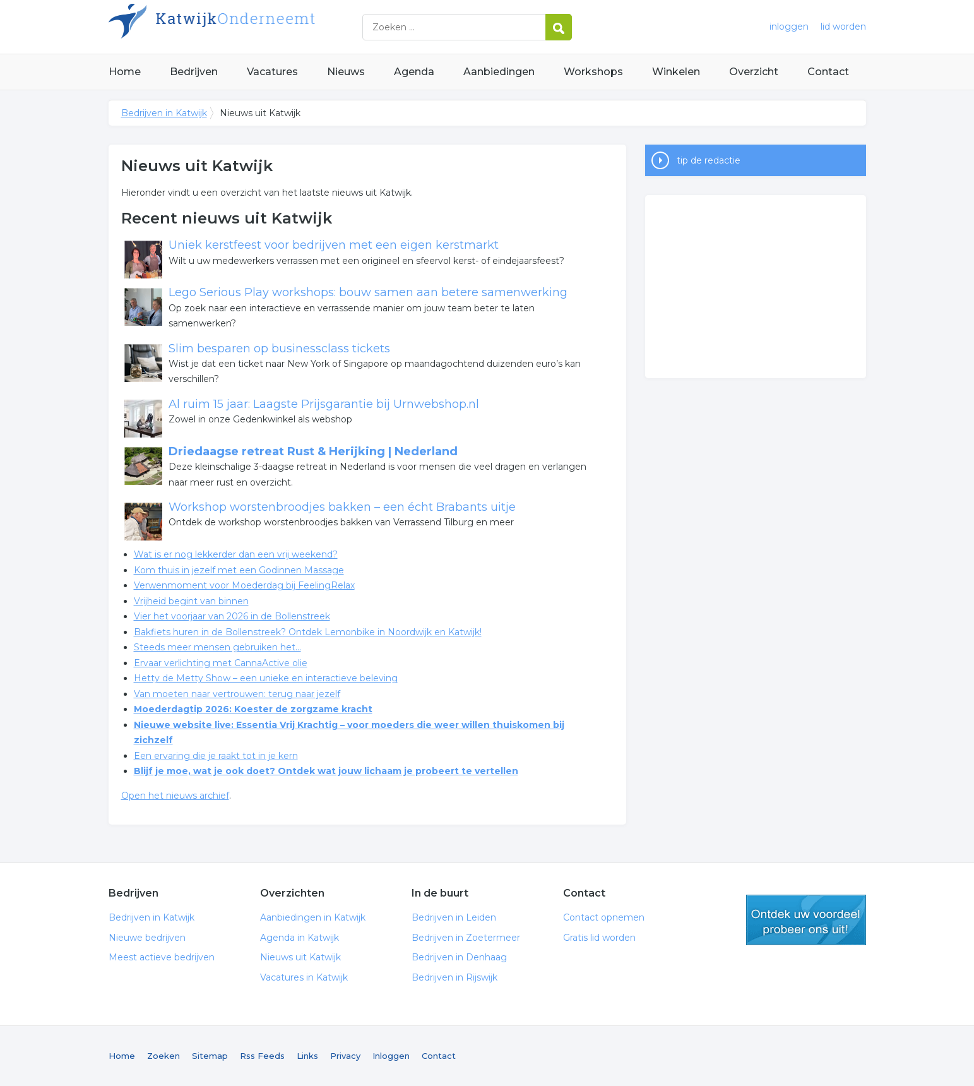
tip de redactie (708, 160)
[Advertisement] (755, 287)
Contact (828, 72)
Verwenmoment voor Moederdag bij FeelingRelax (244, 585)
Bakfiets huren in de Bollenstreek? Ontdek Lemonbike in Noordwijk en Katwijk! (308, 632)
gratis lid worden (806, 920)
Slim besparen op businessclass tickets (279, 348)
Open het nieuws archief (175, 795)
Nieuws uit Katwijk (300, 957)
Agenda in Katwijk (299, 937)
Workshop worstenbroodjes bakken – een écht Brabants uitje (342, 507)
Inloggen (391, 1056)
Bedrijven (194, 72)
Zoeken (163, 1056)
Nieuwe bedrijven (147, 937)
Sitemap (210, 1056)
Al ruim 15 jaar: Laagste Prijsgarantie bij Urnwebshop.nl (324, 404)
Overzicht (753, 72)
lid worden (843, 26)
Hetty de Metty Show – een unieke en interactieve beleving (266, 678)
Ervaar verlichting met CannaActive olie (220, 663)
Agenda (414, 72)
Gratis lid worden (599, 937)
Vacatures (272, 72)
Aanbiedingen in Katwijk (312, 917)
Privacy (345, 1056)
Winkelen (676, 72)
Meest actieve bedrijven (162, 957)
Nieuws (346, 72)
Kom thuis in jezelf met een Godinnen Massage (239, 570)
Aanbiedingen (499, 72)
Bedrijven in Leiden (454, 917)
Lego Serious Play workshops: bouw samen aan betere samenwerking (368, 292)
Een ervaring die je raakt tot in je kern (216, 755)
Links (307, 1056)
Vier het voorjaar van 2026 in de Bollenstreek (232, 616)
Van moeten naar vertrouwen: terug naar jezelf (237, 694)
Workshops (593, 72)
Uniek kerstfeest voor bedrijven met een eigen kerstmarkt (334, 245)
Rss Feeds (262, 1056)
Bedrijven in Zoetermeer (466, 937)
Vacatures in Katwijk (304, 977)
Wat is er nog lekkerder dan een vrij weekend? (236, 554)
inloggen (789, 26)
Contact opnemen (603, 917)
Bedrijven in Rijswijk (454, 977)
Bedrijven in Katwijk (266, 27)
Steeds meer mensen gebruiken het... (217, 647)
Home (125, 72)
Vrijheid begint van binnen (191, 601)
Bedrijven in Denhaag (459, 957)
